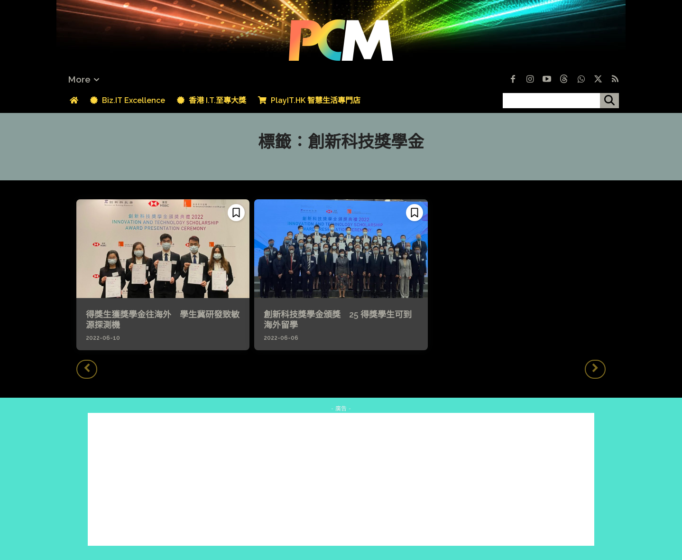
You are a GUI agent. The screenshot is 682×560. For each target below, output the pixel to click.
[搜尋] (609, 100)
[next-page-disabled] (595, 369)
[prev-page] (86, 369)
